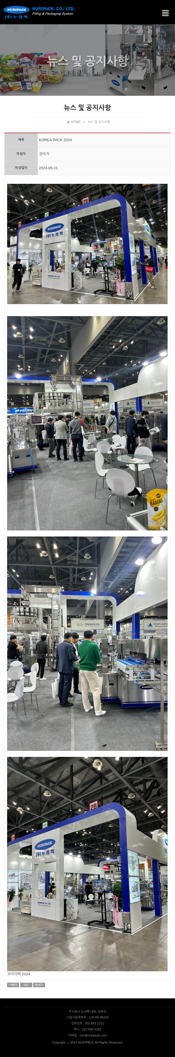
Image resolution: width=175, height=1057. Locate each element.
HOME (76, 121)
